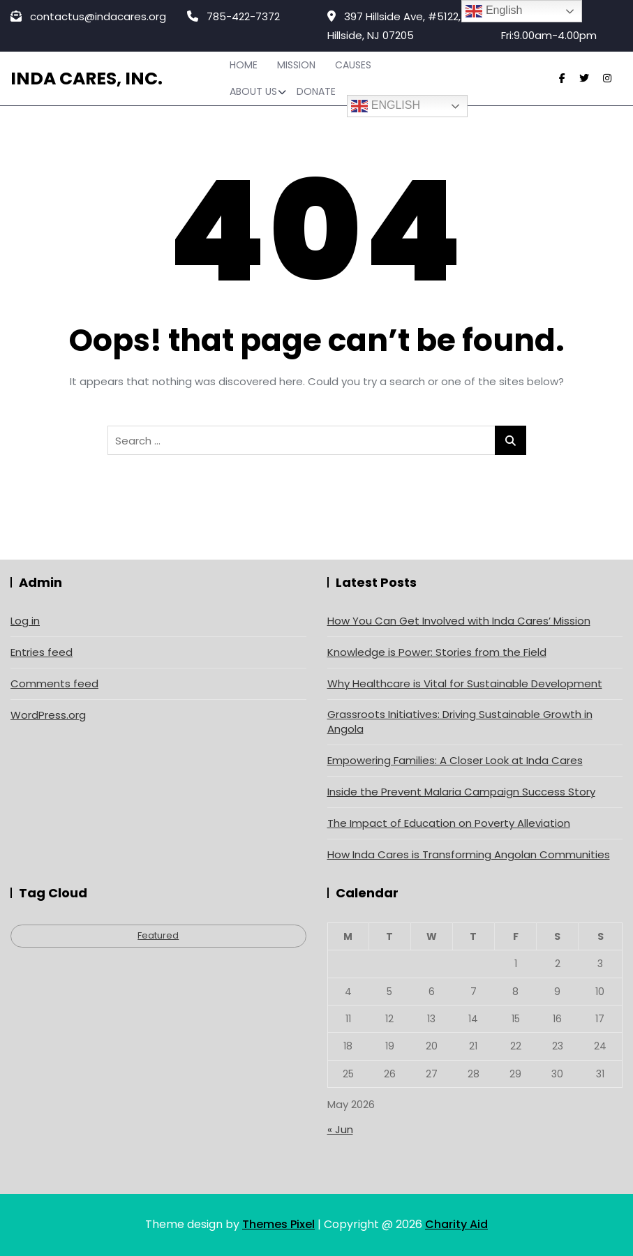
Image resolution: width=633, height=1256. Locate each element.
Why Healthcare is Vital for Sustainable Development (464, 683)
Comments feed (54, 683)
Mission (296, 65)
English (385, 106)
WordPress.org (48, 715)
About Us (253, 91)
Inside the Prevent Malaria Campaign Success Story (461, 791)
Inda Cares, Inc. (86, 78)
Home (244, 65)
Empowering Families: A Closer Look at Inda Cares (455, 760)
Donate (316, 91)
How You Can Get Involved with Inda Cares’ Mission (458, 620)
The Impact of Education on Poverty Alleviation (448, 823)
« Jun (340, 1129)
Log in (25, 620)
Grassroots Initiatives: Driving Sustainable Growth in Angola (460, 721)
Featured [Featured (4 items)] (158, 935)
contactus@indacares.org (88, 16)
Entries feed (41, 652)
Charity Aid (456, 1224)
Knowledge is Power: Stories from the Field (436, 652)
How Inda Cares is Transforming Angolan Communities (468, 854)
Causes (353, 65)
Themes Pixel (278, 1224)
